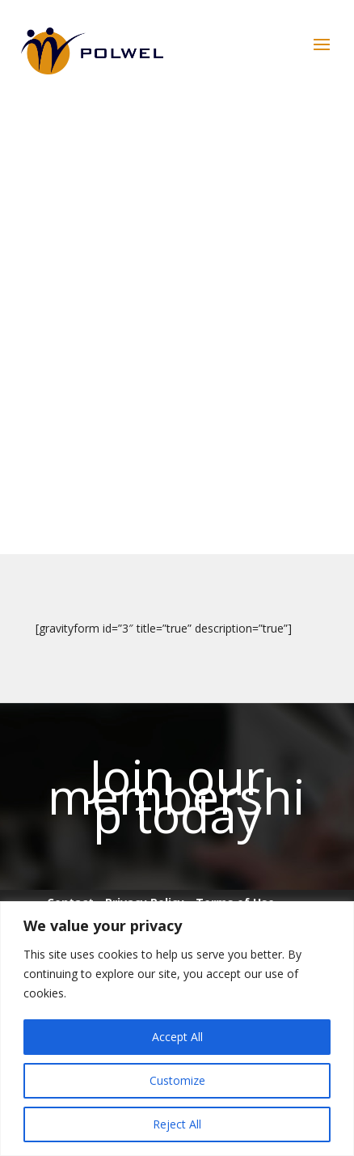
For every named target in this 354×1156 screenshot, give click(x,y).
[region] (177, 1028)
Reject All (177, 1124)
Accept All (177, 1036)
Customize (177, 1080)
